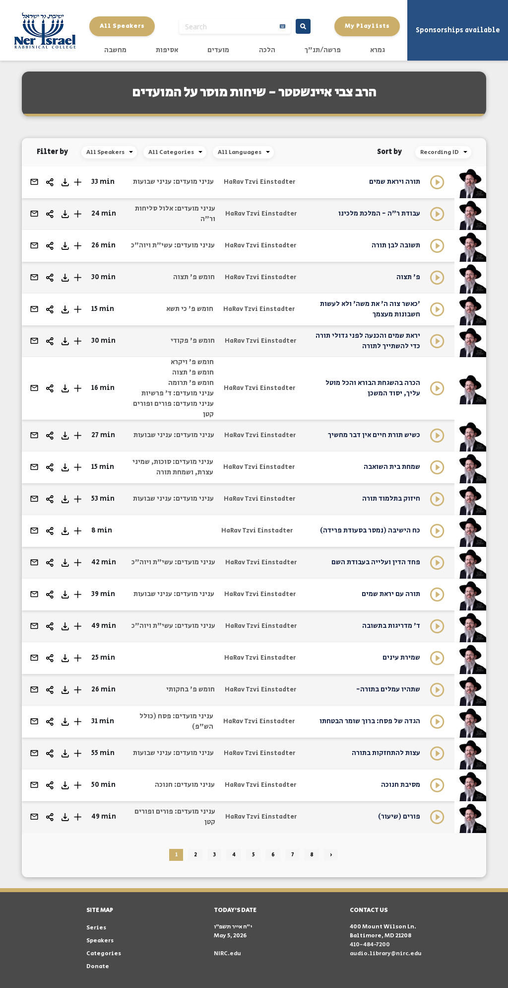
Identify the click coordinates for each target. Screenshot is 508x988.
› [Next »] (331, 855)
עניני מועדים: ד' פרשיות (177, 393)
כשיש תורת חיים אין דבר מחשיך (374, 435)
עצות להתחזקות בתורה (386, 753)
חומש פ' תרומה (191, 383)
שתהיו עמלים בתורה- (388, 689)
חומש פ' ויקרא (192, 362)
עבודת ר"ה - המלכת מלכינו (379, 214)
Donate (97, 966)
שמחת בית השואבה (392, 467)
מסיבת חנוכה (400, 785)
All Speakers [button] (122, 26)
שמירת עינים (401, 658)
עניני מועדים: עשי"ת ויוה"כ (173, 245)
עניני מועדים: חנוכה (185, 785)
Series (96, 927)
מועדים (218, 50)
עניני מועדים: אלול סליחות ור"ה (175, 214)
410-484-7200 (370, 944)
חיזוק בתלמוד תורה (391, 499)
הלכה (267, 50)
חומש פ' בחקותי (190, 689)
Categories (103, 953)
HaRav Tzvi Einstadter (259, 182)
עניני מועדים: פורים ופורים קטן (173, 409)
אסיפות (167, 50)
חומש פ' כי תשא (189, 309)
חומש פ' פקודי (193, 341)
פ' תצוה (408, 277)
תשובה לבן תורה (396, 245)
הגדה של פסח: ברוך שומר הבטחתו (369, 721)
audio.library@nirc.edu (386, 953)
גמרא (377, 50)
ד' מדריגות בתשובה (391, 626)
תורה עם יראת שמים (391, 594)
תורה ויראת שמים (394, 182)
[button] (77, 182)
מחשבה (115, 50)
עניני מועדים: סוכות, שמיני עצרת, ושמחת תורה (172, 467)
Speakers (100, 940)
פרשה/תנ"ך (323, 50)
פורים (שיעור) (399, 817)
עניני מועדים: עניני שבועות (173, 182)
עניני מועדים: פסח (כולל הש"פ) (176, 721)
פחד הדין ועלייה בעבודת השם (375, 562)
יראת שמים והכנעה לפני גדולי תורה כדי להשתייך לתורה (368, 341)
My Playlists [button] (367, 26)
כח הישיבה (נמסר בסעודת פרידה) (370, 530)
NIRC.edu (227, 953)
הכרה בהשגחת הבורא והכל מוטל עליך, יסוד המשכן (372, 388)
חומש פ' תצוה (194, 277)
